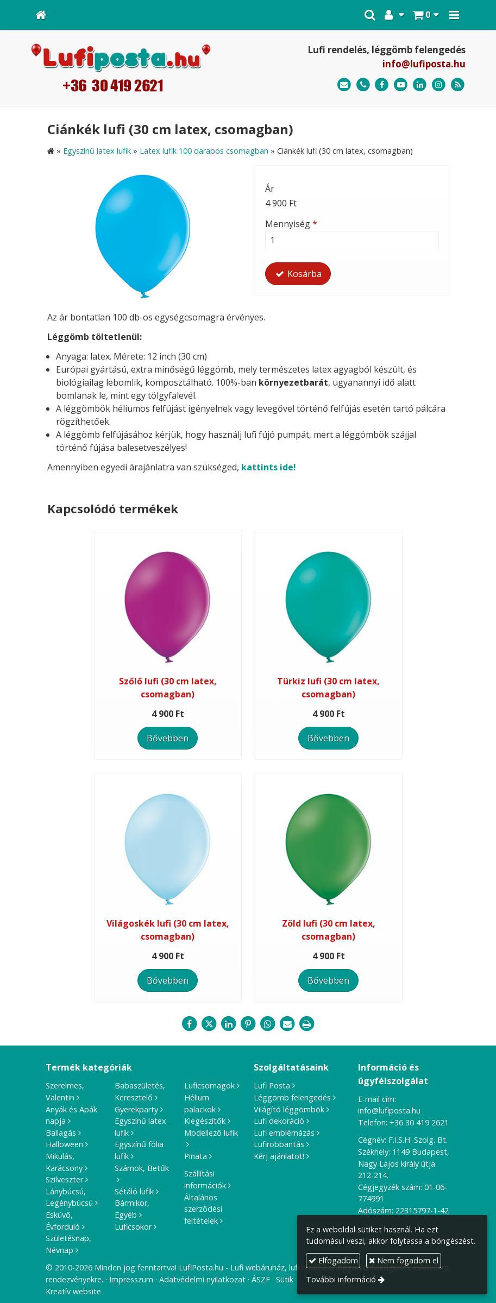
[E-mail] (344, 85)
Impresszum (131, 1279)
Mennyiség (291, 224)
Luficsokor (133, 1227)
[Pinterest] (248, 1024)
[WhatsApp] (268, 1024)
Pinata (195, 1156)
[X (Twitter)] (209, 1024)
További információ (341, 1279)
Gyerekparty (136, 1109)
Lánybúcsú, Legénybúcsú (69, 1197)
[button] (454, 15)
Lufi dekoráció (279, 1121)
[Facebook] (382, 85)
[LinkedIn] (420, 85)
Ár (269, 188)
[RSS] (458, 85)
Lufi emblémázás (284, 1133)
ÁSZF (261, 1279)
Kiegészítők (204, 1121)
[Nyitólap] (41, 15)
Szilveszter (64, 1179)
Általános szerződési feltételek (203, 1209)
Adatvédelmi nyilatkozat (202, 1279)
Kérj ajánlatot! (279, 1156)
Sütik (284, 1279)
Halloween (64, 1144)
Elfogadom (333, 1260)
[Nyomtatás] (307, 1024)
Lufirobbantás (279, 1144)
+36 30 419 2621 (419, 1122)
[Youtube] (401, 85)
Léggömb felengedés (292, 1097)
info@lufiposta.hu (424, 64)
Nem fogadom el (403, 1260)
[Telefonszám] (363, 85)
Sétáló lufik (134, 1191)
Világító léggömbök (289, 1109)
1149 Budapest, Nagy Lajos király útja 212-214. (403, 1163)
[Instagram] (439, 85)
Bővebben (168, 738)
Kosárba (298, 274)
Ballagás (61, 1133)
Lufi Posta (272, 1085)
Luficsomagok (209, 1085)
